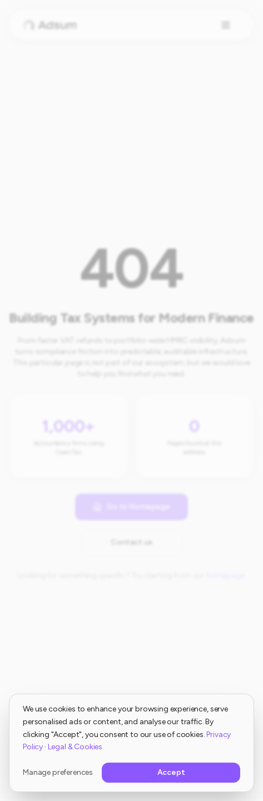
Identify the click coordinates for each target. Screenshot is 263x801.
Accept (171, 772)
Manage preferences (58, 772)
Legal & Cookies (75, 746)
